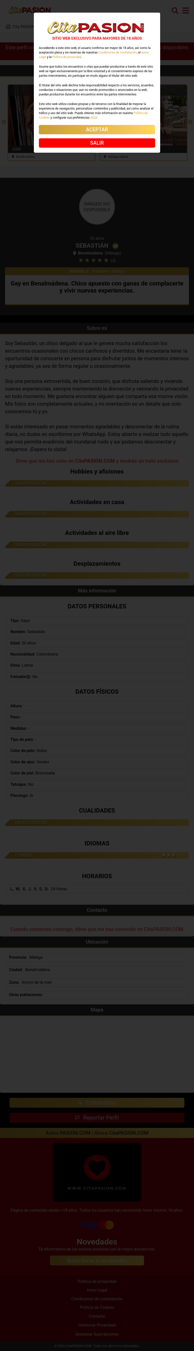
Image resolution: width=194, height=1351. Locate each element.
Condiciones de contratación (117, 52)
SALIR (97, 143)
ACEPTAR (97, 129)
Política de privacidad (66, 57)
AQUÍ (93, 117)
